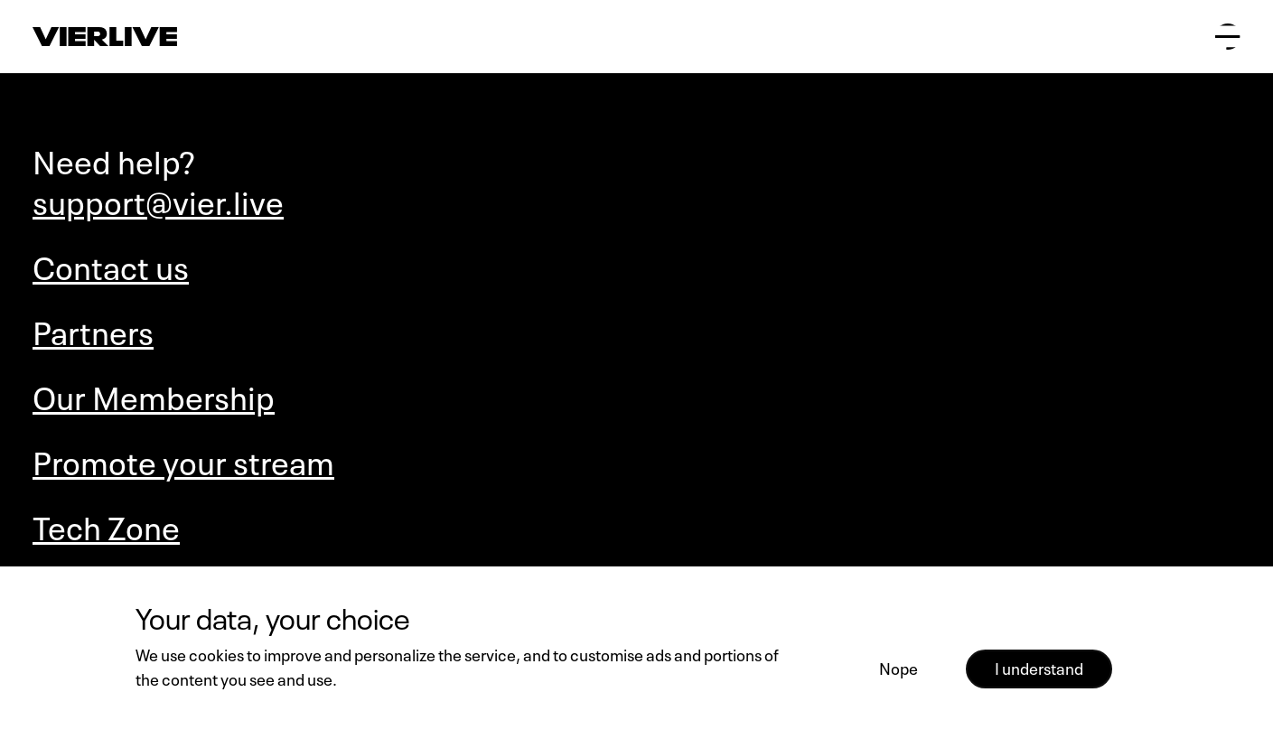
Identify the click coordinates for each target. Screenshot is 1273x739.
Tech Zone (106, 524)
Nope (898, 666)
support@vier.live (158, 199)
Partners (93, 329)
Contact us (111, 264)
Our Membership (154, 394)
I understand (1039, 666)
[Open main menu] (1227, 36)
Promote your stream (183, 459)
